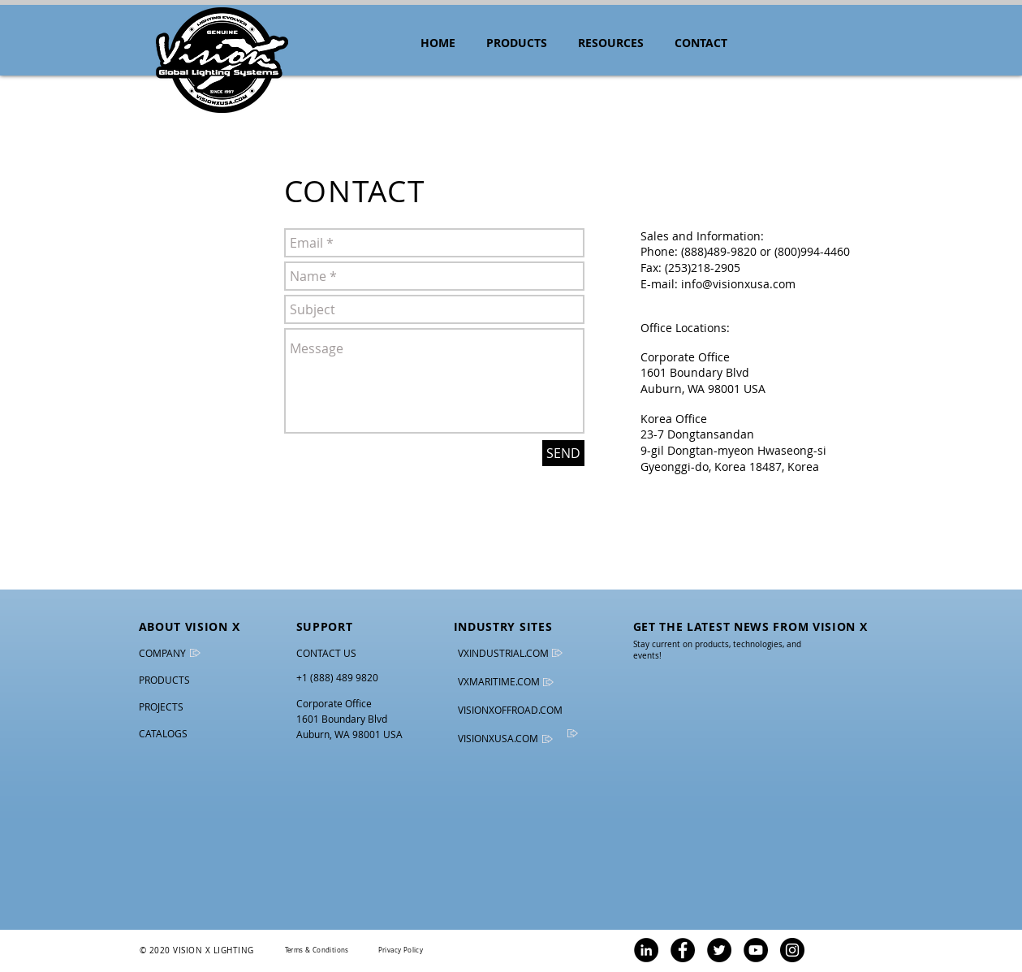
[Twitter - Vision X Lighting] (719, 950)
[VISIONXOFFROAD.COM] (510, 710)
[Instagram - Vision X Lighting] (792, 950)
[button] (611, 43)
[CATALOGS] (172, 733)
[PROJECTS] (189, 707)
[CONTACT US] (327, 653)
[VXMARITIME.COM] (501, 681)
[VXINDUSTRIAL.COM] (506, 653)
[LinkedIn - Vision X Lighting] (646, 950)
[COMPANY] (165, 653)
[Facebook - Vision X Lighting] (683, 950)
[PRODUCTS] (166, 680)
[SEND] (563, 453)
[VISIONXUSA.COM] (509, 738)
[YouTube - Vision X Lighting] (756, 950)
